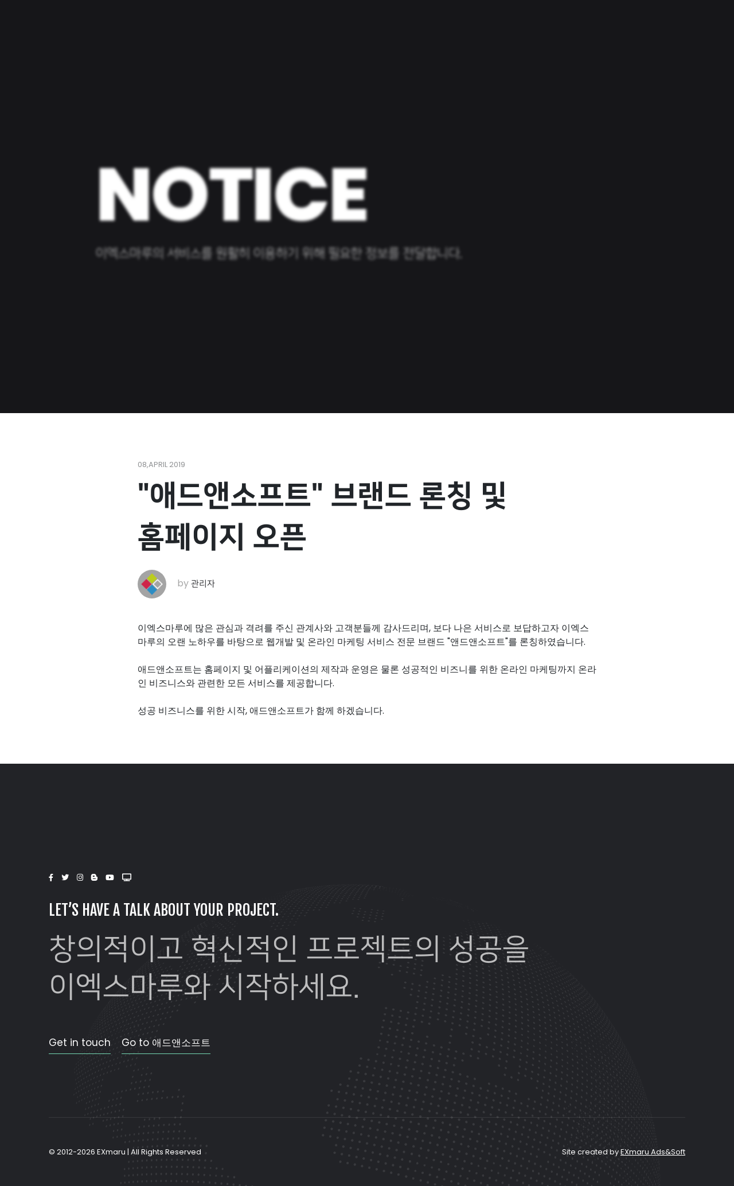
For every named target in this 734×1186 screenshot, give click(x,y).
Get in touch (80, 1042)
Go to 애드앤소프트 (166, 1042)
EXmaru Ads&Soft (652, 1151)
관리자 (203, 584)
